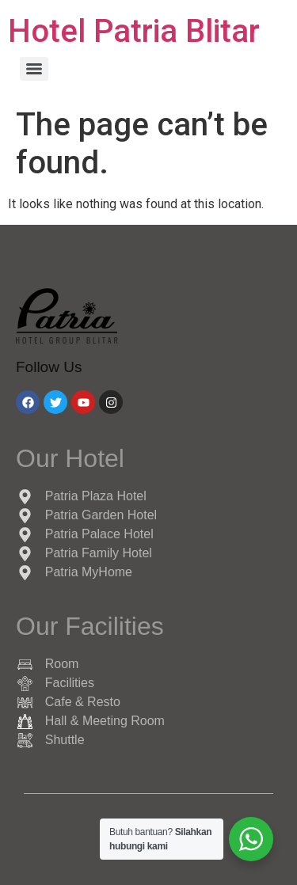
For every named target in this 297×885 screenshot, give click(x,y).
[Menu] (34, 69)
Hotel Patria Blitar (134, 31)
